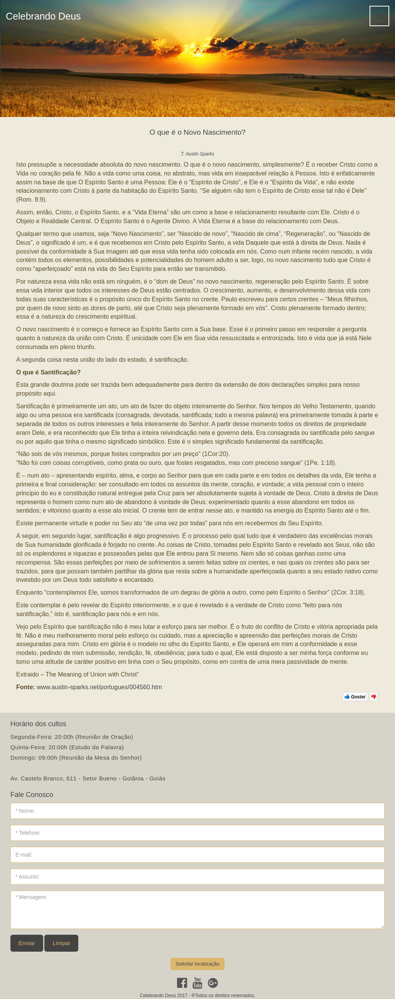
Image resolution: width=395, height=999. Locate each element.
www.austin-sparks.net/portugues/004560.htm (99, 687)
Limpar (61, 943)
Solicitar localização (197, 964)
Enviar (27, 943)
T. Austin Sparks (197, 154)
